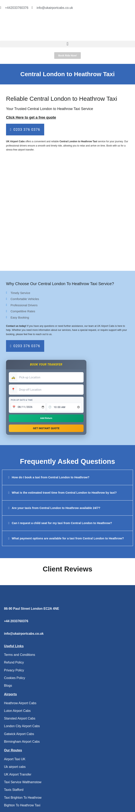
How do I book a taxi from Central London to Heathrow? (50, 478)
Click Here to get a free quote (31, 117)
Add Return (46, 418)
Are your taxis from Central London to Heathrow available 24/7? (56, 509)
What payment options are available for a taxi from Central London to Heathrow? (68, 539)
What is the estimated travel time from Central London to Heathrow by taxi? (64, 493)
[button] (67, 44)
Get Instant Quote (46, 429)
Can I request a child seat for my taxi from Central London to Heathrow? (62, 524)
